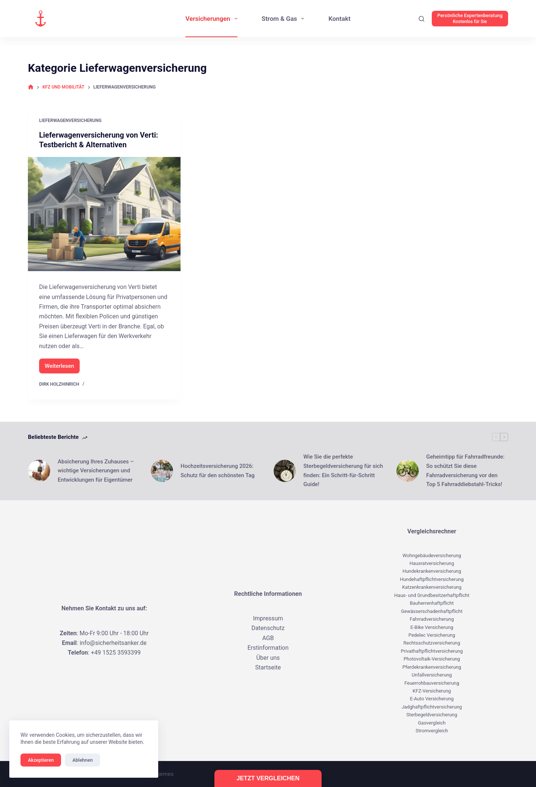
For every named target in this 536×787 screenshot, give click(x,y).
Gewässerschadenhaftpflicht (432, 611)
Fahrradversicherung (432, 619)
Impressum (268, 618)
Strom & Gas (284, 18)
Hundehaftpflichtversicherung (431, 579)
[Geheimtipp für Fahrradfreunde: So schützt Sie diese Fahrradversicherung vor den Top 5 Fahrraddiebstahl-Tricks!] (407, 471)
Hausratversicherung (431, 563)
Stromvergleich (432, 730)
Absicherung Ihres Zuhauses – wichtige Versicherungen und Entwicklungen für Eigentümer (96, 471)
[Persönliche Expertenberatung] (470, 18)
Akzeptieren (41, 760)
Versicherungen (212, 18)
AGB (268, 638)
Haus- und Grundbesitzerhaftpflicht (431, 595)
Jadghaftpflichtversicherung (432, 707)
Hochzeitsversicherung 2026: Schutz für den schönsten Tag (218, 471)
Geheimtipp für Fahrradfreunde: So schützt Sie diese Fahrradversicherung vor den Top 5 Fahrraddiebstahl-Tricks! (465, 470)
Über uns (268, 657)
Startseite (268, 667)
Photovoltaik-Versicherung (431, 659)
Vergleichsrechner (431, 531)
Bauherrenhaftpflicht (432, 603)
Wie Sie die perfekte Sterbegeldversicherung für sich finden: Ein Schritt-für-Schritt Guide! (343, 470)
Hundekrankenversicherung (431, 571)
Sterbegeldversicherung (431, 714)
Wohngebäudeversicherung (431, 555)
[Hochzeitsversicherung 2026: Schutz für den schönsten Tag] (162, 471)
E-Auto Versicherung (431, 698)
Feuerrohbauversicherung (431, 683)
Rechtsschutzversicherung (431, 643)
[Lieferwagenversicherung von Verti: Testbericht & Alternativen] (104, 214)
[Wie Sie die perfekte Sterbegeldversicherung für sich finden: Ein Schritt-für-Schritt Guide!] (285, 471)
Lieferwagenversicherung (70, 120)
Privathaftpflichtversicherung (432, 651)
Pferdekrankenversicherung (431, 667)
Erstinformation (268, 647)
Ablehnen (82, 760)
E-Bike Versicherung (432, 627)
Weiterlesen (62, 368)
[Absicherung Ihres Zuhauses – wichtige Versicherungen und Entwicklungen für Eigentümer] (39, 471)
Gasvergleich (432, 723)
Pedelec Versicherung (431, 635)
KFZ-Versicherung (432, 691)
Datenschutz (267, 628)
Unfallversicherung (432, 675)
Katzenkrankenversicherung (432, 587)
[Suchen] (421, 19)
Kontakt (339, 18)
